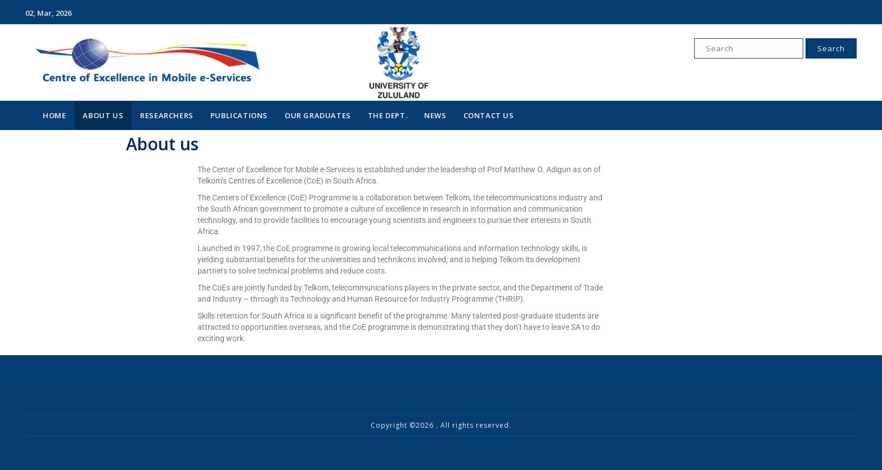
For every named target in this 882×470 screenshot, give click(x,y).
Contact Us (489, 115)
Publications (239, 115)
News (435, 115)
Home (54, 115)
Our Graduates (318, 115)
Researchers (167, 115)
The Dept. (387, 115)
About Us (103, 115)
